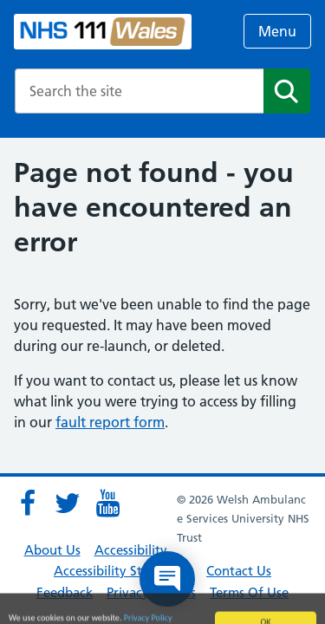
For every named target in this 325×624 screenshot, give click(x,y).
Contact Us (238, 570)
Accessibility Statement (123, 570)
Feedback (64, 592)
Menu (277, 31)
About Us (52, 550)
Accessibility (130, 550)
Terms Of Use (249, 592)
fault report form (110, 422)
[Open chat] (167, 579)
